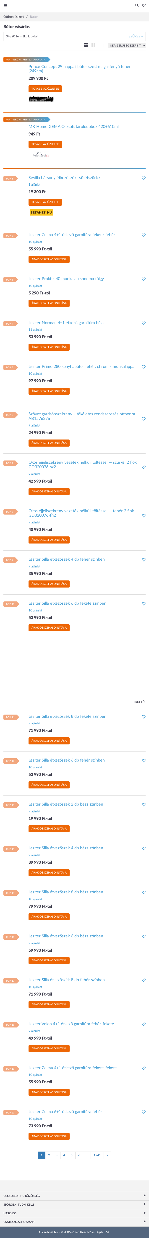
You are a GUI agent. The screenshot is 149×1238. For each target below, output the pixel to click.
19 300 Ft (37, 192)
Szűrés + (136, 36)
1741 (97, 1155)
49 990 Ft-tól (40, 1038)
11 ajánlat (35, 329)
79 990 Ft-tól (40, 907)
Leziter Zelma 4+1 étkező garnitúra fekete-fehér (72, 235)
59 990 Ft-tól (40, 951)
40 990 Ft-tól (40, 530)
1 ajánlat (34, 184)
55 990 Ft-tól (40, 249)
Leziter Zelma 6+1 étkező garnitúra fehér (65, 1112)
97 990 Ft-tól (40, 381)
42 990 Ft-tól (40, 481)
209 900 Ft (38, 79)
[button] (142, 5)
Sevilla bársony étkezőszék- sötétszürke (64, 178)
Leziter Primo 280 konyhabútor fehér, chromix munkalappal (82, 367)
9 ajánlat (34, 425)
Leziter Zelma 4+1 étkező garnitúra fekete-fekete (73, 1068)
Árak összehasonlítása (49, 259)
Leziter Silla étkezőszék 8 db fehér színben (67, 980)
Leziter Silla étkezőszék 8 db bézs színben (66, 892)
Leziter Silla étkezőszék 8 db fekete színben (67, 717)
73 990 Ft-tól (40, 1126)
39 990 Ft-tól (40, 863)
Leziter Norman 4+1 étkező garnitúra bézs (66, 323)
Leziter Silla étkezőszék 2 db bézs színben (66, 804)
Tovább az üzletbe (45, 88)
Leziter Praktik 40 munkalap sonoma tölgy (66, 279)
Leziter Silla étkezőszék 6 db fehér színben (67, 760)
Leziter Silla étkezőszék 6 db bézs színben (66, 936)
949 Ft (34, 134)
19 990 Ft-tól (40, 819)
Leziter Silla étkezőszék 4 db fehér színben (67, 559)
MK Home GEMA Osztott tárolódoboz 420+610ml (74, 127)
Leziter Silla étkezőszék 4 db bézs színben (66, 848)
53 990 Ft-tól (40, 337)
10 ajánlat (35, 242)
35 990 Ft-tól (40, 574)
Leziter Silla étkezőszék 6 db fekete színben (67, 603)
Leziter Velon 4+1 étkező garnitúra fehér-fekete (71, 1024)
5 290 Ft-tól (39, 293)
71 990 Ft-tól (40, 731)
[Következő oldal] (107, 1155)
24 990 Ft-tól (40, 433)
